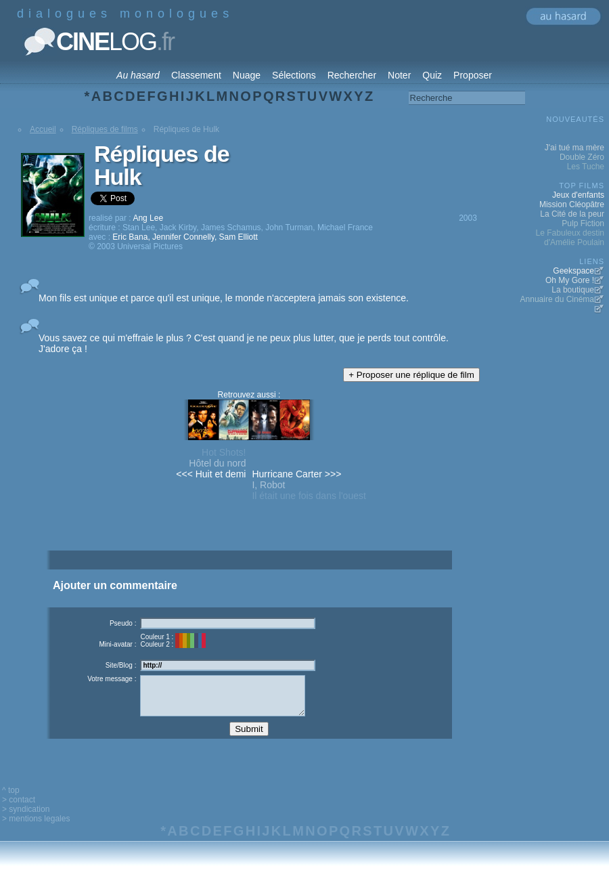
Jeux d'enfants (578, 195)
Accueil (43, 129)
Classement (196, 75)
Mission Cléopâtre (571, 204)
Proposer (472, 75)
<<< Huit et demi (211, 474)
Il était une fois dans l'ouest (308, 495)
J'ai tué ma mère (574, 147)
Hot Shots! (224, 452)
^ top (11, 800)
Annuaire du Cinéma (557, 299)
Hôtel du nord (217, 463)
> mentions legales (36, 829)
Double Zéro (582, 157)
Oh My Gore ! (569, 280)
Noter (399, 75)
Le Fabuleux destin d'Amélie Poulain (570, 237)
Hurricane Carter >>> (296, 474)
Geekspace (573, 271)
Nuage (247, 75)
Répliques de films (105, 129)
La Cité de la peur (572, 214)
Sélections (294, 75)
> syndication (25, 819)
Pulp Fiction (583, 223)
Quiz (432, 75)
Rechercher (352, 75)
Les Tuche (585, 166)
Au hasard (138, 75)
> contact (18, 810)
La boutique (572, 290)
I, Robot (268, 484)
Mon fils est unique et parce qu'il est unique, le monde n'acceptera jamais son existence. (224, 298)
